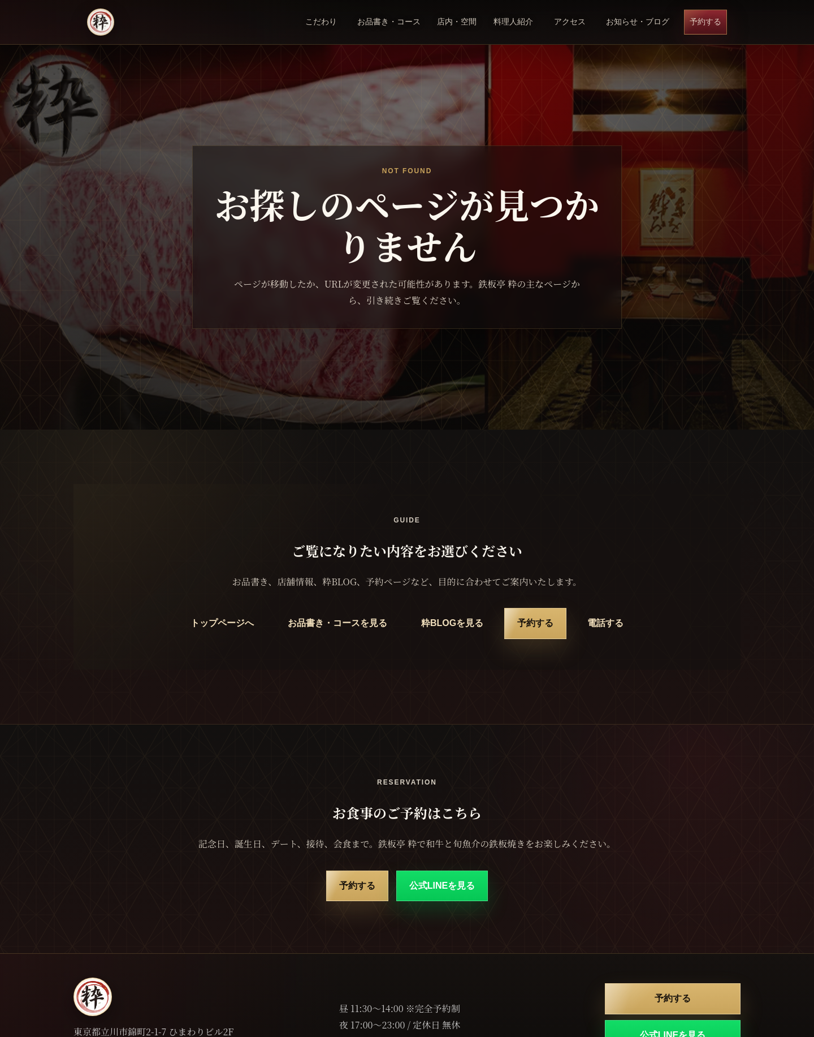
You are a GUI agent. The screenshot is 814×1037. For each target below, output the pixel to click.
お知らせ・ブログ (637, 21)
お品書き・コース (389, 21)
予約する (705, 21)
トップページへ (222, 623)
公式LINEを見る (442, 885)
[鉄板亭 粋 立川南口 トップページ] (100, 22)
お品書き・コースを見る (337, 623)
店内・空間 (457, 21)
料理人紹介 (513, 21)
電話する (605, 623)
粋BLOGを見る (452, 623)
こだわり (321, 21)
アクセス (570, 21)
